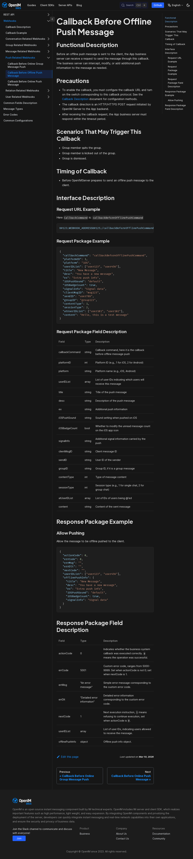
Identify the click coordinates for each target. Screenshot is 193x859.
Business (85, 833)
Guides (31, 5)
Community (159, 838)
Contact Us (122, 838)
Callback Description (75, 99)
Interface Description (171, 51)
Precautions (171, 26)
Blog (79, 5)
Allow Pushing (175, 100)
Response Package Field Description (175, 107)
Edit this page (68, 756)
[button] (26, 14)
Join (19, 838)
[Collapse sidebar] (52, 19)
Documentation (161, 833)
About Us (121, 833)
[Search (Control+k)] (134, 5)
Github (158, 5)
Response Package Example (175, 93)
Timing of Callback (175, 44)
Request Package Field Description (175, 83)
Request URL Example (175, 60)
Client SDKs (47, 5)
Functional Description (171, 20)
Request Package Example (172, 70)
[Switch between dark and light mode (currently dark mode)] (188, 5)
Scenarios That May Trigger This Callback (176, 35)
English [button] (174, 5)
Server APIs (65, 5)
